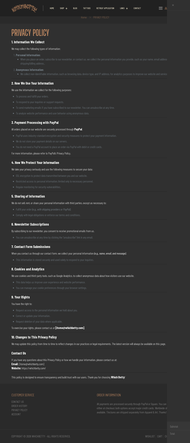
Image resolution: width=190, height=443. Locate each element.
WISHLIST (150, 436)
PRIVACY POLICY (19, 410)
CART (159, 436)
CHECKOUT (170, 436)
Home (84, 17)
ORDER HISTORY (19, 406)
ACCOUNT (16, 414)
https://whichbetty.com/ (34, 368)
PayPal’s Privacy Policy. (59, 153)
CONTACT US (17, 401)
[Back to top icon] (176, 437)
